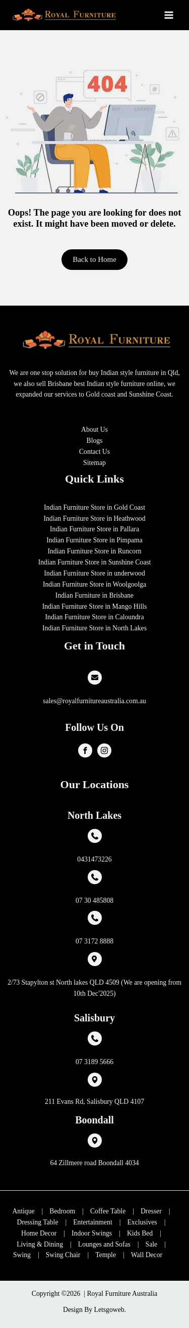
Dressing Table (37, 1222)
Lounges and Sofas (104, 1244)
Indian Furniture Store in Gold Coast (94, 507)
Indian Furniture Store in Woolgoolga (94, 584)
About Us (94, 429)
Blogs (95, 440)
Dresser (151, 1211)
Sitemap (94, 462)
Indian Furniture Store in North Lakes (94, 628)
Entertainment (92, 1222)
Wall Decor (146, 1255)
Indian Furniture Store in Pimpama (94, 540)
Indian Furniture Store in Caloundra (94, 617)
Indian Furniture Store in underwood (94, 573)
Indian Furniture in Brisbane (94, 595)
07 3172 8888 (94, 941)
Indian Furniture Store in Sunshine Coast (94, 562)
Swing (22, 1255)
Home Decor (38, 1233)
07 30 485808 (94, 900)
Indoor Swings (92, 1233)
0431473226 (94, 859)
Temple (105, 1255)
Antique (24, 1211)
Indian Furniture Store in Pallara (94, 529)
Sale (152, 1244)
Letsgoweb (109, 1309)
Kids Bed (140, 1233)
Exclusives (142, 1222)
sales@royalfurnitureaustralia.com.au (94, 701)
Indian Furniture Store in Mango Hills (94, 606)
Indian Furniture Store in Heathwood (94, 518)
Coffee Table (107, 1211)
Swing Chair (63, 1255)
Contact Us (94, 451)
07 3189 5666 (94, 1062)
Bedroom (62, 1211)
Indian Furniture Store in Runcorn (94, 551)
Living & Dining (40, 1244)
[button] (94, 259)
